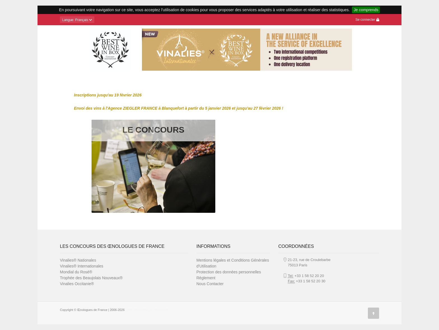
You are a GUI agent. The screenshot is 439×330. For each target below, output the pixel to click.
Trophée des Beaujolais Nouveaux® (91, 278)
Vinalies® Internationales (81, 266)
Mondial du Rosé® (76, 272)
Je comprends (366, 10)
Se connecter (367, 20)
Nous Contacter (210, 283)
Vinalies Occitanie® (77, 283)
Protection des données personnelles (229, 272)
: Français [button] (77, 20)
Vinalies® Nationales (78, 260)
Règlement (206, 278)
